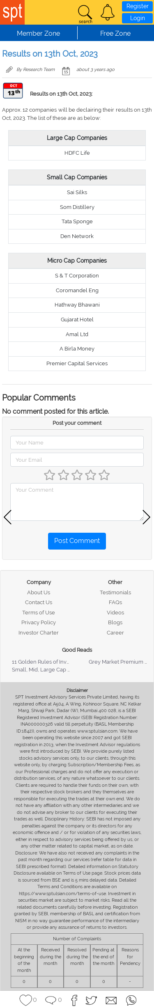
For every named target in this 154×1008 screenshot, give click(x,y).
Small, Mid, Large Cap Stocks (48, 670)
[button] (107, 12)
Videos (115, 612)
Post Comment (77, 541)
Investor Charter (38, 633)
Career (115, 633)
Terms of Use (38, 612)
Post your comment (77, 423)
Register (137, 6)
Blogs (115, 622)
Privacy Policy (38, 622)
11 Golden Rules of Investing (47, 662)
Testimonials (115, 592)
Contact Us (38, 602)
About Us (38, 592)
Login (137, 18)
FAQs (115, 602)
